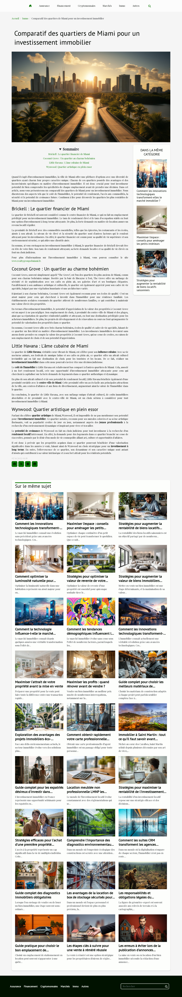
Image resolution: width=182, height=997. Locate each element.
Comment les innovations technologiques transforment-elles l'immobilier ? (141, 633)
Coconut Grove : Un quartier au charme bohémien (69, 158)
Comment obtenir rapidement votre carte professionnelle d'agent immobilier (89, 739)
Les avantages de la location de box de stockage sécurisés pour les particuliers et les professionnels (90, 899)
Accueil (15, 18)
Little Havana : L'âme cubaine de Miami (69, 162)
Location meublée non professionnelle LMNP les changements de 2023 (85, 791)
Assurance (44, 5)
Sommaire (71, 149)
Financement (64, 5)
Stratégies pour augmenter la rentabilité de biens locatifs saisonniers (151, 285)
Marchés (107, 5)
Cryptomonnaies (86, 5)
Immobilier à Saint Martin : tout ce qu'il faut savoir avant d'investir (142, 739)
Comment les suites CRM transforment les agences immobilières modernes (137, 844)
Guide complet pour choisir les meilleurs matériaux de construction (141, 686)
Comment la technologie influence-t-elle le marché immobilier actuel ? (34, 633)
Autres (136, 5)
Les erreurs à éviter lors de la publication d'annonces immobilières (140, 950)
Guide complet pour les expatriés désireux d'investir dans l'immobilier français (39, 791)
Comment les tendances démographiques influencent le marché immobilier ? (90, 633)
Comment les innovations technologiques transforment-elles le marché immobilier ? (152, 195)
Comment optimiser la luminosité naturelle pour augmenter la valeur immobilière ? (34, 583)
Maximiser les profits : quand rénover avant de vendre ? (88, 684)
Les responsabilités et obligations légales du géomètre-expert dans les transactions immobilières (138, 899)
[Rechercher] (145, 986)
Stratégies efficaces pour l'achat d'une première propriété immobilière (38, 844)
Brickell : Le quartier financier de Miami (69, 154)
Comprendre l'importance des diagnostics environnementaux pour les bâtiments (90, 844)
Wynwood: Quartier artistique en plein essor (69, 166)
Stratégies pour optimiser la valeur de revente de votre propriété (87, 580)
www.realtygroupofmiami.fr (26, 260)
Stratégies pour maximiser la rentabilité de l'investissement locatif (141, 791)
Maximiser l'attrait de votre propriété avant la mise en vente (39, 684)
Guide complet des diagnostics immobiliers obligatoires (37, 895)
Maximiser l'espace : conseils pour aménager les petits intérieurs (150, 240)
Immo (122, 5)
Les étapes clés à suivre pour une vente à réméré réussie (88, 948)
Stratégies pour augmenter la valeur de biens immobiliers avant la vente (140, 580)
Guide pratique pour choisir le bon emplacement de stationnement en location (37, 950)
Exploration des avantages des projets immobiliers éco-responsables (37, 739)
